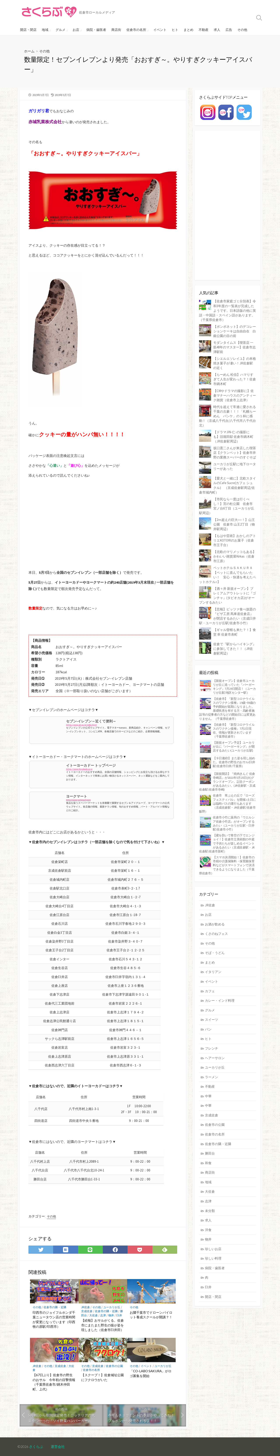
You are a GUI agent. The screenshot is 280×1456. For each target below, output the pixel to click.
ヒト (173, 30)
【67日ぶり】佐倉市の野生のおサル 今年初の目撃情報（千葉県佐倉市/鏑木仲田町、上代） (54, 1382)
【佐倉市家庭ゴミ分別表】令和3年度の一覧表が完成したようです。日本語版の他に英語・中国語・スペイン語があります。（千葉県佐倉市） (227, 310)
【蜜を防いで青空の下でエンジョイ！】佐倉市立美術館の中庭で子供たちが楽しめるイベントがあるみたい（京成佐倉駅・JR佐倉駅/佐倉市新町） (227, 843)
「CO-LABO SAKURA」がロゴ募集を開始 (151, 1373)
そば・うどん (215, 953)
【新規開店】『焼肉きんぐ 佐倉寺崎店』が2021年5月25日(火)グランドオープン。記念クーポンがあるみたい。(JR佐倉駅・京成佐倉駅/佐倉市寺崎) (227, 782)
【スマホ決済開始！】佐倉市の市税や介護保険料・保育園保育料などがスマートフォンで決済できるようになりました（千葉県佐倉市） (226, 865)
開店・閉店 (28, 30)
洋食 (208, 1230)
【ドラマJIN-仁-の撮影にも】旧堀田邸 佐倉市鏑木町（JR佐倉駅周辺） (233, 436)
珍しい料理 (213, 1258)
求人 (215, 30)
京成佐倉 (87, 1311)
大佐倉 (93, 1315)
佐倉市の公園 (114, 1366)
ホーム (29, 51)
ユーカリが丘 (111, 1307)
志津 (103, 1315)
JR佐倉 (85, 1307)
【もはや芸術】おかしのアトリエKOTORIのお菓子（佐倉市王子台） (234, 540)
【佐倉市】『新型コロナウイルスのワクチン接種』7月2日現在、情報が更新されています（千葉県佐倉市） (233, 731)
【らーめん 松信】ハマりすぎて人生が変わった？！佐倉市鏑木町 (234, 379)
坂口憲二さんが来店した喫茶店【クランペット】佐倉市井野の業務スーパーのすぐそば (234, 452)
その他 (240, 30)
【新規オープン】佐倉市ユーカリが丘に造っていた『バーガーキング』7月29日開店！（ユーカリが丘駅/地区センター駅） (234, 687)
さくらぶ (36, 1447)
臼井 (119, 1315)
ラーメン (211, 1077)
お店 (75, 30)
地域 (45, 30)
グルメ (60, 30)
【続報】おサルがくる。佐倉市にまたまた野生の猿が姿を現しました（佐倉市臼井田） (102, 1325)
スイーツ (211, 1020)
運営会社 (58, 1447)
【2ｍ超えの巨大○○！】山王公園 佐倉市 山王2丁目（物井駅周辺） (234, 524)
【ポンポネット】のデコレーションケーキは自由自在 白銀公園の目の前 (234, 331)
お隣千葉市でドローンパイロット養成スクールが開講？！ (151, 1314)
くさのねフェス (216, 934)
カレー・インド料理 (219, 1000)
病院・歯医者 (95, 30)
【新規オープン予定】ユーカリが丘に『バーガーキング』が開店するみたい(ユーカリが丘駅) (233, 746)
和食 (208, 1163)
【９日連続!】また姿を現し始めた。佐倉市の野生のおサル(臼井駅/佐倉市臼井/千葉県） (234, 762)
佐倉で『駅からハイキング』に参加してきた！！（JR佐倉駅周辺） (234, 648)
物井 (111, 1315)
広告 (227, 30)
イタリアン (213, 972)
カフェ (210, 991)
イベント (158, 30)
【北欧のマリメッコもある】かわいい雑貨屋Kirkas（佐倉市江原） (234, 556)
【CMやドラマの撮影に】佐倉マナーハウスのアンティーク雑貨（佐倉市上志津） (234, 395)
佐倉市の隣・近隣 (55, 1307)
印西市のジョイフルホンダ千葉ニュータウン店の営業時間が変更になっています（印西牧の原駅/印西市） (54, 1319)
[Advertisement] (102, 529)
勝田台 (210, 1153)
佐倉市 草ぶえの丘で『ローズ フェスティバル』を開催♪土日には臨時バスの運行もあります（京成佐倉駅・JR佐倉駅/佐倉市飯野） (227, 803)
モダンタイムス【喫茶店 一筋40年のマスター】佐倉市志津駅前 (234, 347)
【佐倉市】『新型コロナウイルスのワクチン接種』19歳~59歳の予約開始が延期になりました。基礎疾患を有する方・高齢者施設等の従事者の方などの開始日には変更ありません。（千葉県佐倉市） (227, 709)
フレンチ (211, 1048)
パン (208, 1029)
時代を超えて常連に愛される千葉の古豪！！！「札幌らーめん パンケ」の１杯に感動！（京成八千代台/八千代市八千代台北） (227, 416)
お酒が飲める (215, 924)
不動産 (202, 30)
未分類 (210, 1211)
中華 (208, 1096)
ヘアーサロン (215, 1058)
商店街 (115, 30)
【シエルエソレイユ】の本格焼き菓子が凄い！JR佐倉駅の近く (234, 363)
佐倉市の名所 (135, 30)
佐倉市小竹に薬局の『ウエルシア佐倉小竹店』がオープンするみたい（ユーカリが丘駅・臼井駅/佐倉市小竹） (233, 823)
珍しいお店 (213, 1249)
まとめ (187, 30)
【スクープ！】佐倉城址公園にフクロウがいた (102, 1377)
